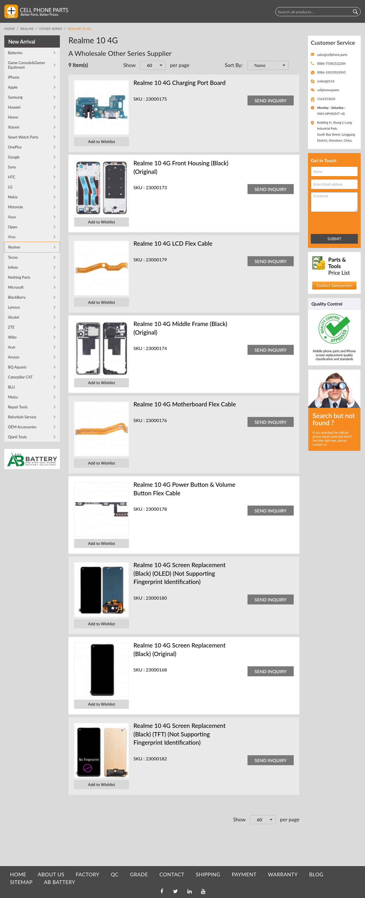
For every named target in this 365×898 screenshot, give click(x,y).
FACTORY (87, 874)
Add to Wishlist (101, 141)
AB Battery (59, 882)
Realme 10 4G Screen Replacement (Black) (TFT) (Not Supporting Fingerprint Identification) (179, 734)
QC (114, 874)
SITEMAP (21, 882)
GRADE (139, 874)
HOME (18, 874)
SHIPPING (208, 874)
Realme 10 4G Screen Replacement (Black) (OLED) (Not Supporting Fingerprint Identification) (179, 573)
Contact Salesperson (334, 285)
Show (129, 65)
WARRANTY (283, 874)
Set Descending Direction (293, 66)
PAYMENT (244, 874)
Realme (27, 29)
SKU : (139, 98)
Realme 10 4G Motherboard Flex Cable (184, 404)
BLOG (316, 874)
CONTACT (171, 874)
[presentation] (336, 221)
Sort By (233, 65)
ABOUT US (51, 874)
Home (9, 29)
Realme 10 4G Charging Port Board (179, 82)
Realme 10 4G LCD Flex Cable (172, 243)
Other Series (50, 29)
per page (179, 65)
